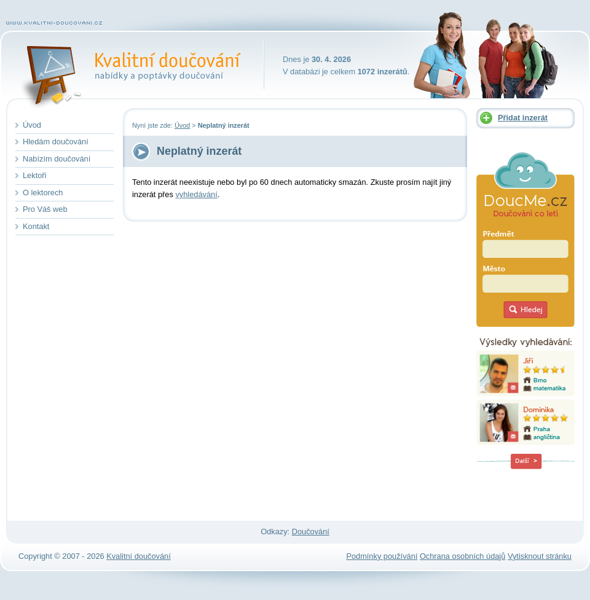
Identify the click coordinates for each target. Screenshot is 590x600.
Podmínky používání (381, 556)
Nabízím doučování (56, 158)
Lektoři (34, 175)
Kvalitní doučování (165, 58)
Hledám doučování (55, 141)
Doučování (310, 531)
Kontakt (36, 226)
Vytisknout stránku (540, 556)
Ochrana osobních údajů (462, 556)
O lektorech (43, 192)
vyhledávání (196, 194)
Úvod (182, 125)
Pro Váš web (45, 209)
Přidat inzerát (523, 117)
